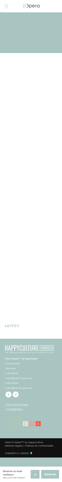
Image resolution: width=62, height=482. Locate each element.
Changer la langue (17, 453)
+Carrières (14, 409)
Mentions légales (14, 445)
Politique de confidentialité (39, 445)
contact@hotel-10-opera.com (18, 378)
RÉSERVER (50, 474)
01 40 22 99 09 (11, 373)
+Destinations (16, 405)
